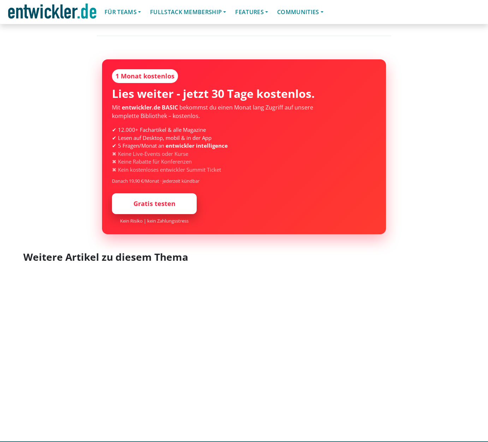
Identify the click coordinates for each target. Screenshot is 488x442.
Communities (298, 12)
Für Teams (121, 12)
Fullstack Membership (186, 12)
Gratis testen (154, 203)
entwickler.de (52, 13)
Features (249, 12)
